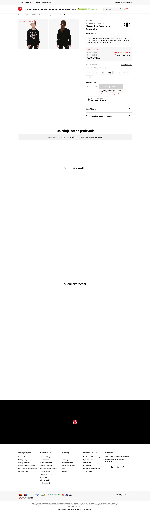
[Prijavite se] (125, 9)
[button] (113, 9)
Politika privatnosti (46, 463)
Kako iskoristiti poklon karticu (27, 468)
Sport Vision (22, 15)
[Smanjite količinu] (87, 86)
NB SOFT (78, 509)
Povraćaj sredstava (46, 474)
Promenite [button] (128, 495)
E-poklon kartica (88, 460)
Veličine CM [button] (103, 68)
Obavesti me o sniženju (123, 55)
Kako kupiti (21, 457)
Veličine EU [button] (89, 68)
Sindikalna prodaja (67, 463)
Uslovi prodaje (44, 460)
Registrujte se (127, 2)
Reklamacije (43, 477)
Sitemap (64, 471)
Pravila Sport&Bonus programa (93, 457)
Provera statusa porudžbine (48, 468)
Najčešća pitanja (45, 483)
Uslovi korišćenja (45, 457)
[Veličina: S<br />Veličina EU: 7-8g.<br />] (102, 72)
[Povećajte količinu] (96, 86)
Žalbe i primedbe (45, 480)
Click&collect (87, 463)
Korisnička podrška (46, 465)
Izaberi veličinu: (91, 65)
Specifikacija (108, 109)
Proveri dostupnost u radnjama (108, 115)
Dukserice (42, 15)
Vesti (63, 468)
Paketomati (87, 465)
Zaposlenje (65, 460)
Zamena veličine (45, 471)
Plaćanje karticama (24, 463)
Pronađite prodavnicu (68, 465)
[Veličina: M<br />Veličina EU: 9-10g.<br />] (109, 72)
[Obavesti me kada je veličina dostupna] (88, 72)
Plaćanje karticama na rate (26, 465)
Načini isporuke (23, 471)
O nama (64, 457)
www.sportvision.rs (66, 509)
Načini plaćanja (23, 460)
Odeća (36, 15)
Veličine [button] (96, 68)
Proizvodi (30, 15)
